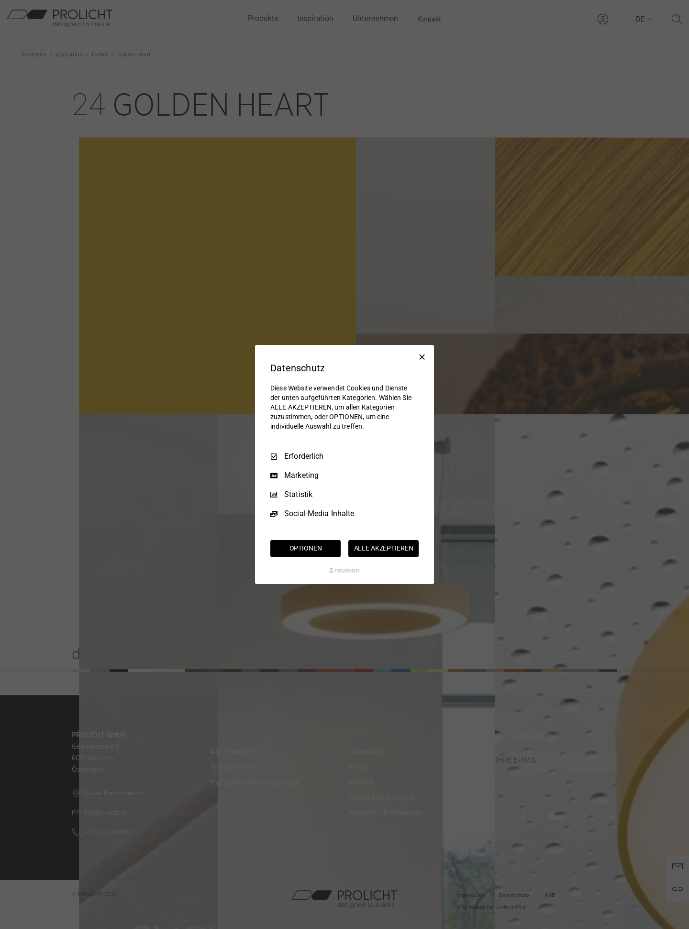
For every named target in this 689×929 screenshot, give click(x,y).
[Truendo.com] (344, 570)
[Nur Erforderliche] (422, 357)
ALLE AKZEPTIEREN (383, 548)
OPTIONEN (305, 548)
